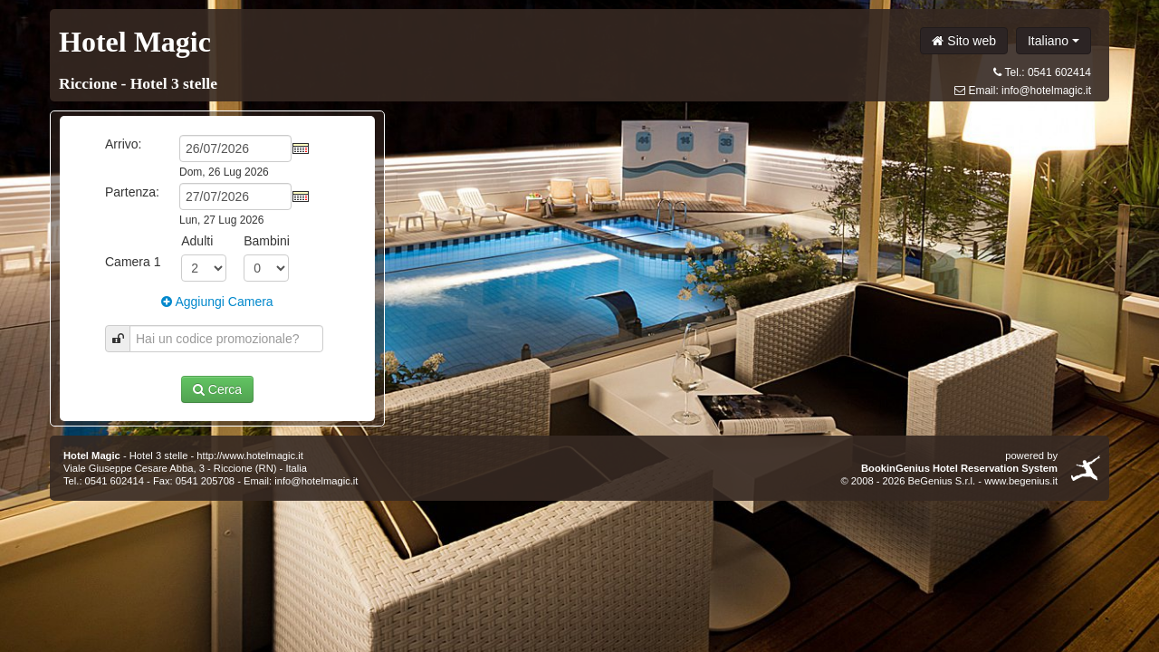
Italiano (1053, 41)
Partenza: (132, 192)
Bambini (267, 241)
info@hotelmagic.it (1046, 90)
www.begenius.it (1021, 480)
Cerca (217, 389)
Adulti (197, 241)
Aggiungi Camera (217, 301)
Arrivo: (123, 144)
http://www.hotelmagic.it (249, 455)
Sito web (964, 41)
